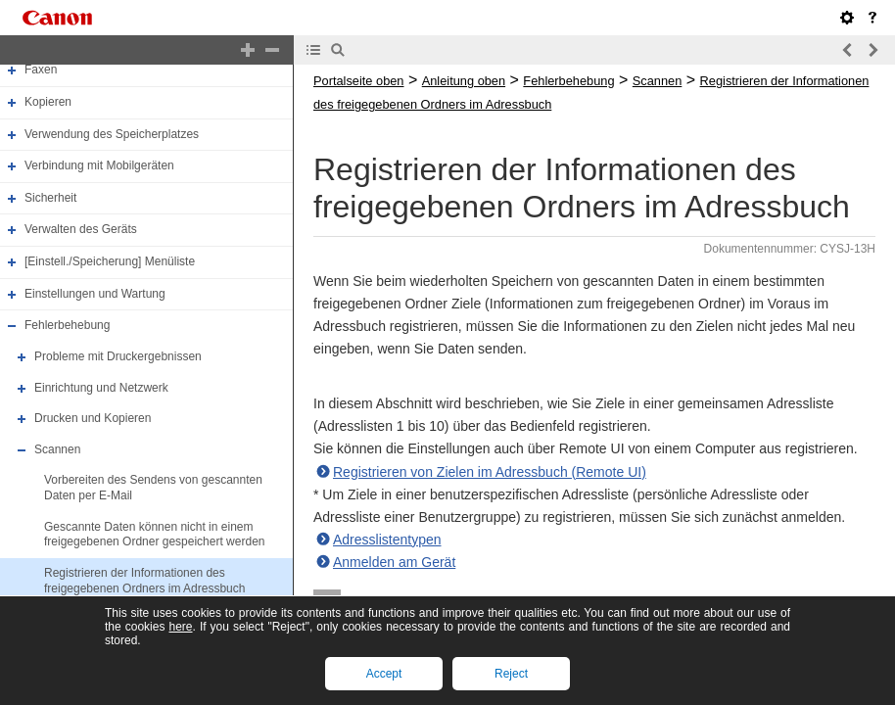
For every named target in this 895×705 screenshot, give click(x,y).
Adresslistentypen (387, 539)
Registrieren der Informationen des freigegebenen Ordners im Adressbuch (144, 580)
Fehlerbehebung (67, 325)
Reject (511, 674)
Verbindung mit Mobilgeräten (99, 165)
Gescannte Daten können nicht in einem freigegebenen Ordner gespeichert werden (154, 534)
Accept (384, 674)
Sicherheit (50, 198)
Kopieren (47, 102)
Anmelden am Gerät (394, 562)
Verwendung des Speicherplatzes (111, 134)
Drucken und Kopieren (92, 418)
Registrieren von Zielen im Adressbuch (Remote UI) (489, 472)
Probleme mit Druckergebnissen (118, 356)
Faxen (40, 69)
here (180, 627)
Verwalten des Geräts (80, 230)
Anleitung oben (463, 80)
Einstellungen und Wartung (94, 294)
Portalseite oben (358, 80)
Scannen (57, 449)
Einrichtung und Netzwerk (101, 388)
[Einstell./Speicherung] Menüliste (109, 261)
